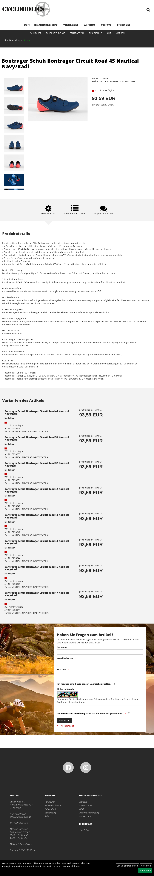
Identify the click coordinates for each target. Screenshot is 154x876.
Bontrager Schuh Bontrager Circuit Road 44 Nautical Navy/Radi (37, 542)
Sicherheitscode (65, 689)
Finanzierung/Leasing (46, 24)
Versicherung (71, 24)
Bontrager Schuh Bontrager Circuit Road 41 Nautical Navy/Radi (37, 413)
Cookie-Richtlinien (71, 866)
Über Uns (107, 24)
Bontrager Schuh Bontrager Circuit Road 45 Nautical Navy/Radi (70, 63)
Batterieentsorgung (89, 812)
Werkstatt (90, 24)
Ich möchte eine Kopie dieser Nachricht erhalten (84, 683)
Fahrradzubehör (55, 33)
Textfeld (61, 669)
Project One (123, 24)
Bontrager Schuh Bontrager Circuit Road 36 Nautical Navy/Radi (37, 438)
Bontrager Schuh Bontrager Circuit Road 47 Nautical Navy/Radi (37, 594)
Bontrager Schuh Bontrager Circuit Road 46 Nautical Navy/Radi (37, 568)
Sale (108, 33)
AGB (81, 809)
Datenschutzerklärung (73, 713)
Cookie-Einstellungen (127, 865)
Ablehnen (146, 865)
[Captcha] (100, 707)
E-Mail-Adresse (65, 658)
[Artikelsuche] (148, 10)
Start (26, 24)
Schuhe (27, 40)
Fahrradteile (77, 33)
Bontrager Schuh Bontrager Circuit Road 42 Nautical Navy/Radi (37, 490)
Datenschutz (85, 805)
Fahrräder (35, 33)
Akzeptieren (145, 870)
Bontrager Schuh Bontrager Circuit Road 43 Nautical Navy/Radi (37, 516)
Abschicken (64, 720)
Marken (120, 33)
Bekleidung (95, 33)
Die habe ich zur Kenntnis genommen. (90, 713)
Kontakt (83, 801)
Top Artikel (84, 830)
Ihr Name (62, 647)
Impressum (85, 816)
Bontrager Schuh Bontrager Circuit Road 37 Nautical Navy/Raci (37, 464)
